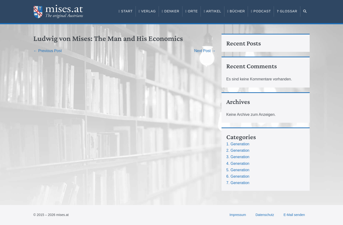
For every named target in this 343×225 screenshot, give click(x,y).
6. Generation (237, 176)
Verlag (147, 11)
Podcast (261, 11)
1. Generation (237, 144)
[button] (305, 11)
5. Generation (237, 170)
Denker (170, 11)
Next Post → (205, 51)
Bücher (236, 11)
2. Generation (237, 150)
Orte (191, 11)
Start (126, 11)
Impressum (237, 215)
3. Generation (237, 157)
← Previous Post (47, 51)
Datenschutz (265, 215)
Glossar (287, 11)
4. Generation (237, 163)
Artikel (212, 11)
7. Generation (237, 183)
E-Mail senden (294, 215)
